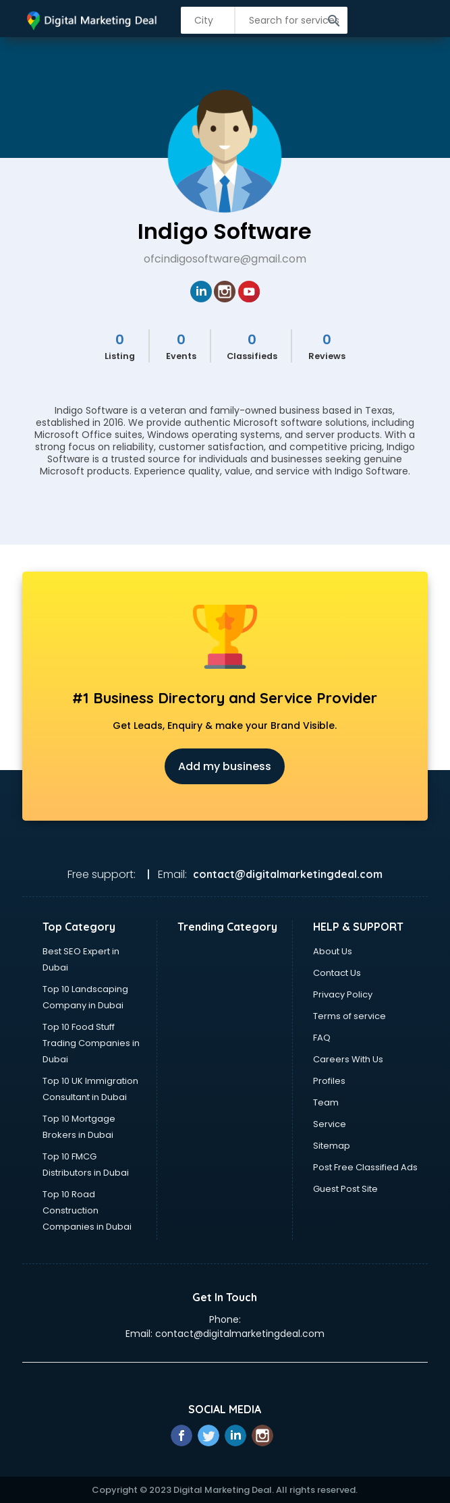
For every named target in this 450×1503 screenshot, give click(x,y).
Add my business (224, 766)
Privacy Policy (342, 994)
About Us (332, 951)
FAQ (322, 1037)
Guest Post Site (345, 1188)
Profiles (329, 1080)
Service (329, 1124)
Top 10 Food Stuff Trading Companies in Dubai (91, 1043)
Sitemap (331, 1145)
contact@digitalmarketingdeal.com (240, 1333)
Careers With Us (348, 1059)
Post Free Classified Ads (365, 1167)
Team (326, 1102)
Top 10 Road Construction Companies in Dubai (87, 1210)
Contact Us (337, 972)
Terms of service (349, 1016)
